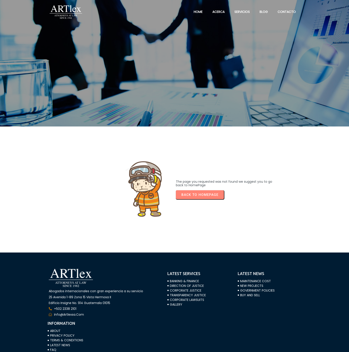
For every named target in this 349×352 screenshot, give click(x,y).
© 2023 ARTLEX (60, 346)
